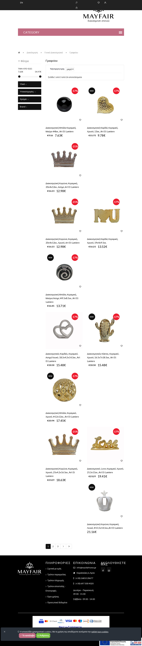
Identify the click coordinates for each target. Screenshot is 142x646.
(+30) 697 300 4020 (85, 583)
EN (21, 2)
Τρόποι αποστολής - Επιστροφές (56, 588)
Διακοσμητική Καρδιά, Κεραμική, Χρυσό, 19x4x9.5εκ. (102, 241)
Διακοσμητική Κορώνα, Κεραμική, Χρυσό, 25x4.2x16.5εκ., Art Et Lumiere (62, 472)
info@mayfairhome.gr (86, 567)
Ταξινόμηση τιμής (57, 69)
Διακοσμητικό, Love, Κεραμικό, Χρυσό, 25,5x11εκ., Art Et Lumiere (105, 470)
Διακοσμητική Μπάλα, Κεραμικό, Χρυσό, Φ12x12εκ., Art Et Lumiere (62, 415)
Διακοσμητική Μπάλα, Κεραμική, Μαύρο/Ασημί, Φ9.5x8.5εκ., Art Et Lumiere (62, 298)
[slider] (19, 76)
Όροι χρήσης (53, 596)
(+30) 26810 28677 (84, 578)
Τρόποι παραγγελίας (56, 574)
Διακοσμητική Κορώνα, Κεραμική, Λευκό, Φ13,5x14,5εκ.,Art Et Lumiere (105, 526)
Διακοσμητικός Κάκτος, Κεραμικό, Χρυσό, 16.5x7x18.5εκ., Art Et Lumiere (103, 357)
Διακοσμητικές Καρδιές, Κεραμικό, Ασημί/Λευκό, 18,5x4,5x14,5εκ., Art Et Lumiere (63, 357)
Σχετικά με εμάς (54, 568)
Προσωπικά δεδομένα (57, 602)
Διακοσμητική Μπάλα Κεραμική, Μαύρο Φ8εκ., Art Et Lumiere (61, 129)
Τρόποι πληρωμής (55, 580)
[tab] (29, 84)
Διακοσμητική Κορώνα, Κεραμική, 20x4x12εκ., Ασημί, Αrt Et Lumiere (62, 185)
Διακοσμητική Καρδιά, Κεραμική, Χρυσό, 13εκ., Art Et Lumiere (102, 129)
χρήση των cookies (100, 631)
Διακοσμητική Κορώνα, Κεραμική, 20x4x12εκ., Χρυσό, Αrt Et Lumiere (63, 241)
